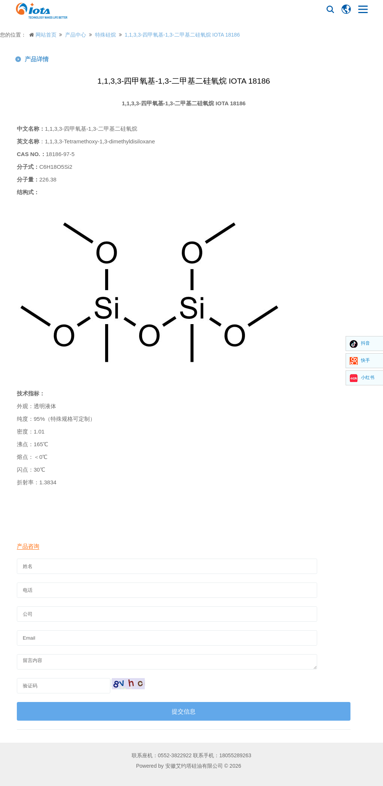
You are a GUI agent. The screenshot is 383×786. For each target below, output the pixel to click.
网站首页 (46, 35)
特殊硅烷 (105, 35)
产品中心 (75, 35)
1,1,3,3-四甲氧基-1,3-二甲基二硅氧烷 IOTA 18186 (182, 35)
